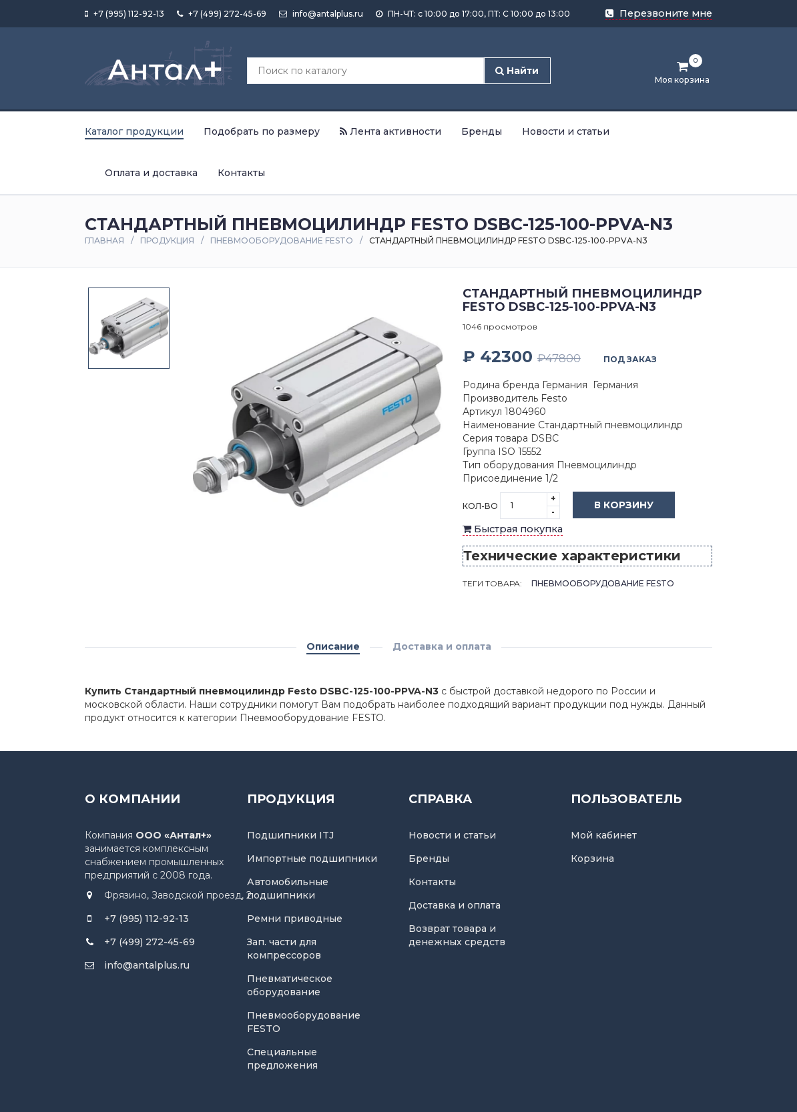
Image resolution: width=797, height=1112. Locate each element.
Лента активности (390, 131)
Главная (104, 240)
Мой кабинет (604, 835)
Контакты (241, 173)
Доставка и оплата (441, 646)
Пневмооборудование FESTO (281, 240)
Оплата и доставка (151, 173)
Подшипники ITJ (290, 835)
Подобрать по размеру (262, 131)
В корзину (613, 505)
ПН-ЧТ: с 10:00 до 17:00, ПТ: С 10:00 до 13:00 (473, 14)
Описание (333, 646)
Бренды (481, 131)
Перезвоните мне (658, 13)
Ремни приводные (294, 919)
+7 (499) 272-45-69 (221, 14)
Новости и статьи (565, 131)
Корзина (592, 859)
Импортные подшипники (312, 859)
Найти (517, 71)
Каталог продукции (134, 131)
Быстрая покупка (513, 529)
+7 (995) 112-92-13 (124, 14)
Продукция (167, 240)
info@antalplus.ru (321, 14)
